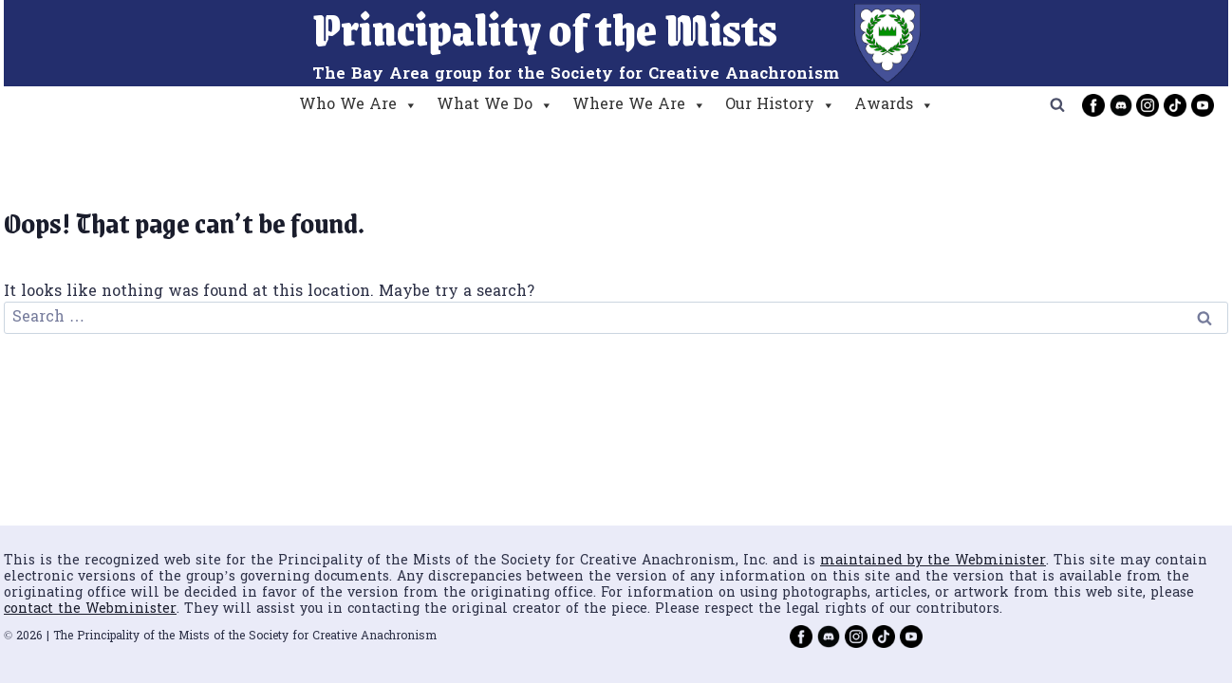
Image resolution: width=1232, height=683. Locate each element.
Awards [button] (894, 105)
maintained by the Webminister (933, 561)
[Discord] (1121, 105)
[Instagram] (1147, 105)
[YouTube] (1202, 105)
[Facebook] (1093, 105)
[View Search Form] (1057, 105)
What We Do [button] (495, 105)
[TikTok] (1175, 105)
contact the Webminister (90, 609)
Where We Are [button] (639, 105)
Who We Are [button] (358, 105)
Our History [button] (780, 105)
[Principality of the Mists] (616, 43)
